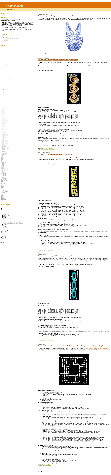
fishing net (3, 89)
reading (2, 158)
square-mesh (3, 174)
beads (2, 51)
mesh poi (3, 119)
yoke (2, 200)
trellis (2, 188)
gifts (2, 96)
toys (2, 187)
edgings (2, 84)
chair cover (3, 61)
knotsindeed (3, 114)
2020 (3, 207)
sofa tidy (2, 172)
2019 (3, 208)
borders (2, 54)
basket (2, 50)
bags (42, 54)
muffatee (2, 133)
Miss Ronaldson (4, 124)
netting (2, 139)
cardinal (2, 59)
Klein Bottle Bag (4, 112)
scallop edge (3, 162)
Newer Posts (41, 469)
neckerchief (3, 135)
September (5, 215)
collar (2, 67)
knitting (2, 113)
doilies (2, 83)
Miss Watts (3, 125)
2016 (3, 231)
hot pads (2, 106)
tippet (2, 185)
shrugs (2, 168)
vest (2, 194)
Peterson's (3, 149)
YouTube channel (19, 29)
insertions (3, 107)
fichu (2, 87)
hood (2, 105)
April (4, 226)
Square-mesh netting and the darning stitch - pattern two (57, 154)
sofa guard (3, 171)
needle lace (3, 137)
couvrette (3, 69)
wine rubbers (3, 199)
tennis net (3, 183)
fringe (2, 93)
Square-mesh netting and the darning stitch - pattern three (58, 60)
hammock (3, 99)
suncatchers (3, 178)
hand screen (3, 100)
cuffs (2, 73)
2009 (3, 239)
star (2, 176)
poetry (2, 152)
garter (2, 94)
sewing (2, 165)
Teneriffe (2, 182)
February (5, 228)
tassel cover (3, 181)
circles (2, 63)
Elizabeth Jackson (4, 85)
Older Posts (107, 469)
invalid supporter (4, 108)
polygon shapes (4, 153)
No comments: (50, 148)
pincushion (3, 151)
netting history (4, 141)
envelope (3, 86)
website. (27, 27)
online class (3, 146)
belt (1, 52)
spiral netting (3, 173)
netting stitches (4, 145)
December (5, 211)
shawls (2, 166)
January (5, 230)
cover (2, 70)
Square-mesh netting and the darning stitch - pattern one (57, 256)
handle (2, 102)
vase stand (3, 192)
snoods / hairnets (4, 169)
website (2, 198)
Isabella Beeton (4, 109)
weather (2, 197)
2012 (3, 236)
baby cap (3, 48)
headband (3, 104)
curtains (2, 75)
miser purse (3, 121)
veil (1, 193)
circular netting (4, 64)
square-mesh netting (51, 149)
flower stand (3, 91)
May (4, 225)
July (4, 217)
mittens (2, 127)
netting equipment (4, 140)
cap (1, 57)
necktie (2, 136)
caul (2, 60)
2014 (3, 233)
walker (2, 196)
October (5, 214)
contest (2, 68)
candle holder (3, 56)
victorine (2, 195)
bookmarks (3, 53)
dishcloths (3, 82)
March (4, 227)
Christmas (3, 62)
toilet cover (3, 186)
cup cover (3, 74)
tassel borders (4, 180)
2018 (3, 209)
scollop (2, 164)
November (5, 213)
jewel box (3, 110)
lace (2, 115)
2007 (3, 242)
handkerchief (3, 101)
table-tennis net (4, 179)
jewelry (2, 111)
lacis (47, 149)
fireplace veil (3, 88)
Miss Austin (3, 122)
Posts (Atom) (47, 471)
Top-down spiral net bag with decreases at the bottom (56, 16)
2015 (3, 232)
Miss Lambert (3, 123)
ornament (3, 147)
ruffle (2, 161)
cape (2, 58)
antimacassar (3, 47)
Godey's (2, 98)
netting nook (3, 144)
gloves (2, 97)
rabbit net (3, 157)
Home (74, 469)
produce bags (3, 154)
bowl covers (3, 55)
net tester (3, 138)
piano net (3, 150)
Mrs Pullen (3, 132)
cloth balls (3, 65)
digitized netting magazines (6, 81)
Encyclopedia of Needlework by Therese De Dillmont (96, 348)
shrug (2, 167)
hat (1, 103)
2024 (3, 205)
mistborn (2, 126)
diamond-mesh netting (5, 79)
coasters (2, 66)
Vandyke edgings (4, 191)
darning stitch (43, 149)
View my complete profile (13, 38)
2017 (3, 210)
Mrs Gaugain (3, 130)
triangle (2, 189)
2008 (3, 241)
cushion (2, 76)
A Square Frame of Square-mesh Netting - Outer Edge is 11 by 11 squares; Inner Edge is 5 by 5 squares (73, 346)
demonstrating (4, 78)
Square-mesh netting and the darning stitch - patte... (12, 219)
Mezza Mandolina (4, 120)
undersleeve (3, 190)
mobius (2, 128)
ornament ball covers (5, 148)
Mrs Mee (3, 131)
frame (42, 465)
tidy (1, 184)
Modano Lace (3, 129)
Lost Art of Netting (4, 118)
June (4, 224)
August (4, 216)
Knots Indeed (14, 6)
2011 (3, 237)
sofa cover (3, 170)
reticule (2, 159)
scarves (2, 163)
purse (2, 155)
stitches (2, 177)
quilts (2, 156)
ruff (1, 160)
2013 (3, 234)
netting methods (4, 142)
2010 (3, 238)
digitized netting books (5, 80)
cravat (2, 71)
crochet (2, 72)
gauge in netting (4, 95)
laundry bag (3, 117)
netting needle (4, 143)
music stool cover (4, 134)
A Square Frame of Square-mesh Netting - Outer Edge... (13, 223)
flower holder (3, 90)
